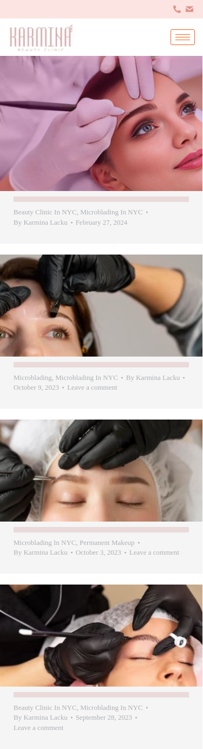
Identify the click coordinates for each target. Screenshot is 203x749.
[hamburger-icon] (183, 37)
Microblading (33, 377)
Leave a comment (92, 387)
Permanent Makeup (107, 542)
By (41, 222)
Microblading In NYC (111, 212)
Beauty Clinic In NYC (45, 212)
